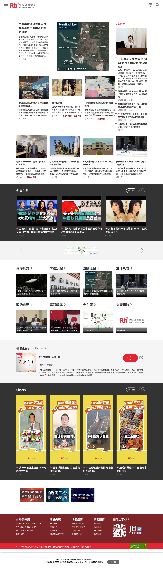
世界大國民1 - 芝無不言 (54, 375)
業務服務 (99, 538)
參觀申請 (98, 543)
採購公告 (54, 546)
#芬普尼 (121, 24)
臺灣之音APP (121, 538)
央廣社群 (76, 550)
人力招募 (54, 550)
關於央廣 (55, 538)
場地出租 (98, 546)
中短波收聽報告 (79, 546)
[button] (6, 6)
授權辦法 (98, 550)
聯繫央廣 (24, 538)
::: (17, 23)
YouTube (131, 190)
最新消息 (54, 543)
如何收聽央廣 (78, 543)
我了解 (113, 560)
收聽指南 (77, 538)
